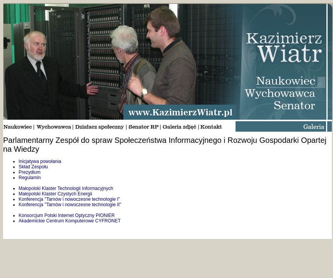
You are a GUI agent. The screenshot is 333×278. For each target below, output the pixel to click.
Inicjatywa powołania (40, 161)
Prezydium (30, 172)
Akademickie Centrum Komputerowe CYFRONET (70, 221)
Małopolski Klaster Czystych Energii (55, 194)
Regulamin (30, 177)
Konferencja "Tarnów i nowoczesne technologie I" (69, 199)
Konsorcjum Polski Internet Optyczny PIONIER (67, 215)
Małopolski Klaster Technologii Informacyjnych (66, 188)
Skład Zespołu (33, 167)
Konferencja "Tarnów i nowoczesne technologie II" (70, 204)
